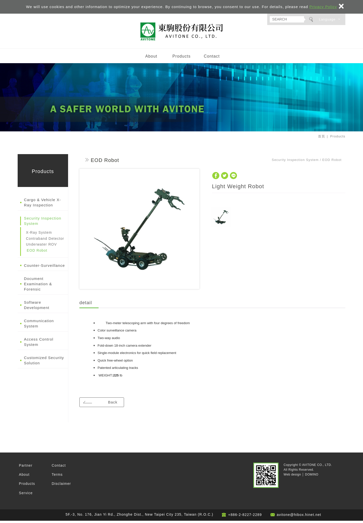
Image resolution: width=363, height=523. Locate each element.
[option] (139, 231)
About (151, 58)
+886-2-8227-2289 (245, 517)
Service (26, 495)
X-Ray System (39, 235)
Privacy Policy (323, 7)
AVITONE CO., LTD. (181, 32)
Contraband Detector (45, 241)
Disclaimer (61, 486)
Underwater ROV (41, 247)
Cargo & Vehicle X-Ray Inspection (42, 204)
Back (113, 404)
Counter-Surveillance (44, 268)
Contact (212, 58)
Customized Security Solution (44, 362)
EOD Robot (37, 252)
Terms (57, 477)
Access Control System (38, 344)
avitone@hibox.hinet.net (299, 517)
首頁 (321, 138)
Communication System (39, 325)
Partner (26, 467)
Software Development (36, 307)
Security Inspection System (42, 223)
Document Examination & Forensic (38, 286)
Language (327, 19)
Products (181, 58)
